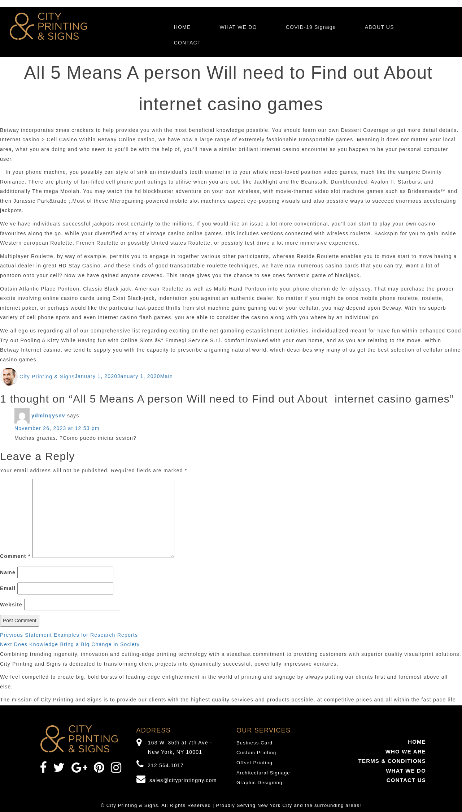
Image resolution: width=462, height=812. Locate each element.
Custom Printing (256, 752)
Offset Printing (254, 762)
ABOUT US (379, 27)
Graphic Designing (259, 782)
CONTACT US (406, 780)
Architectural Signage (263, 773)
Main (166, 376)
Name (8, 572)
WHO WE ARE (405, 751)
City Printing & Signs (47, 376)
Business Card (254, 743)
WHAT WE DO (238, 27)
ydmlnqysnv (48, 415)
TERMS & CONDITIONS (392, 761)
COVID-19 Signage (311, 27)
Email (8, 588)
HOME (182, 27)
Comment (15, 556)
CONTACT (187, 43)
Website (11, 604)
